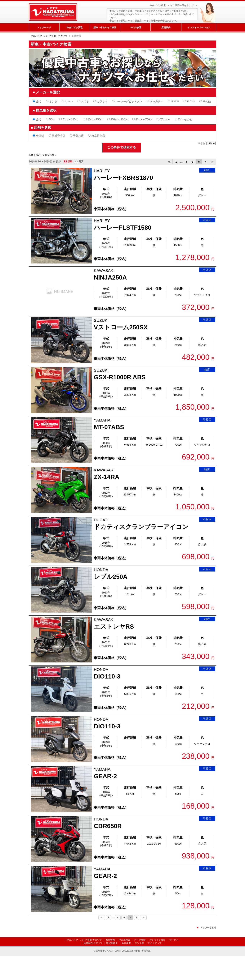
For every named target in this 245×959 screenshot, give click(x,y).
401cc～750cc (142, 119)
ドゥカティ (155, 101)
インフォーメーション (198, 27)
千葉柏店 (77, 135)
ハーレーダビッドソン (127, 101)
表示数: (202, 143)
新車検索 (110, 940)
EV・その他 (183, 119)
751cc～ (163, 119)
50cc (50, 119)
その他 (205, 101)
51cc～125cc (68, 119)
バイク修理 (135, 27)
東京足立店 (96, 135)
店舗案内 (166, 27)
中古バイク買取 (75, 27)
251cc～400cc (117, 119)
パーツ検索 (139, 940)
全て (37, 101)
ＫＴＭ (189, 101)
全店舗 (38, 135)
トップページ (44, 27)
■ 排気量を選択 (44, 110)
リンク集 (139, 943)
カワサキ (100, 101)
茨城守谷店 (57, 135)
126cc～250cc (93, 119)
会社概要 (126, 943)
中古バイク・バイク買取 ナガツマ (49, 36)
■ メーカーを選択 (46, 92)
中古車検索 (124, 940)
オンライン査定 (157, 940)
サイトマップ (155, 943)
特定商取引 (112, 943)
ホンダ (51, 101)
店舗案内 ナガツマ (92, 943)
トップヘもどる (208, 927)
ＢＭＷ (173, 101)
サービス (174, 940)
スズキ (83, 101)
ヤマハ (67, 101)
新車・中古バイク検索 (104, 27)
